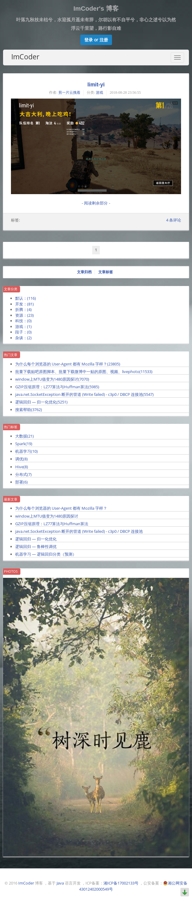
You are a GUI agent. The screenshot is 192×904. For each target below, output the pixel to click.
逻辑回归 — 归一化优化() (41, 402)
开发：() (24, 304)
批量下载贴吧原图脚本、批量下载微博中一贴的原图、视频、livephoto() (83, 371)
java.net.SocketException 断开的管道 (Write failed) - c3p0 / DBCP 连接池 (79, 531)
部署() (21, 482)
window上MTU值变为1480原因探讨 (46, 516)
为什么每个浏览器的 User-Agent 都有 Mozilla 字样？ (61, 508)
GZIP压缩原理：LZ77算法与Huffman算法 (51, 523)
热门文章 (10, 355)
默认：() (25, 298)
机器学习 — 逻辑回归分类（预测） (45, 554)
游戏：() (23, 326)
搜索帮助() (28, 409)
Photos (11, 571)
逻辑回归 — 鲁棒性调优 (36, 546)
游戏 (99, 92)
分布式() (23, 474)
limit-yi (96, 85)
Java (60, 883)
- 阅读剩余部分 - (96, 203)
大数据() (24, 436)
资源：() (24, 315)
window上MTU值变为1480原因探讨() (52, 379)
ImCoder (25, 56)
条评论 (173, 220)
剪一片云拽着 (69, 92)
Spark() (23, 443)
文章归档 (84, 272)
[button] (96, 40)
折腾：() (23, 309)
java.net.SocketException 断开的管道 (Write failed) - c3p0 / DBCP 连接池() (84, 394)
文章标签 (105, 272)
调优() (21, 459)
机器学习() (26, 451)
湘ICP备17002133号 (120, 883)
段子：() (23, 332)
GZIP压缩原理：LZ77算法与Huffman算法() (57, 386)
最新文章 (10, 499)
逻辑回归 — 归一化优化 (36, 539)
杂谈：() (23, 337)
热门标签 (10, 427)
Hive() (21, 466)
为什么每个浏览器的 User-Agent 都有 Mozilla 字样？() (67, 364)
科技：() (23, 320)
